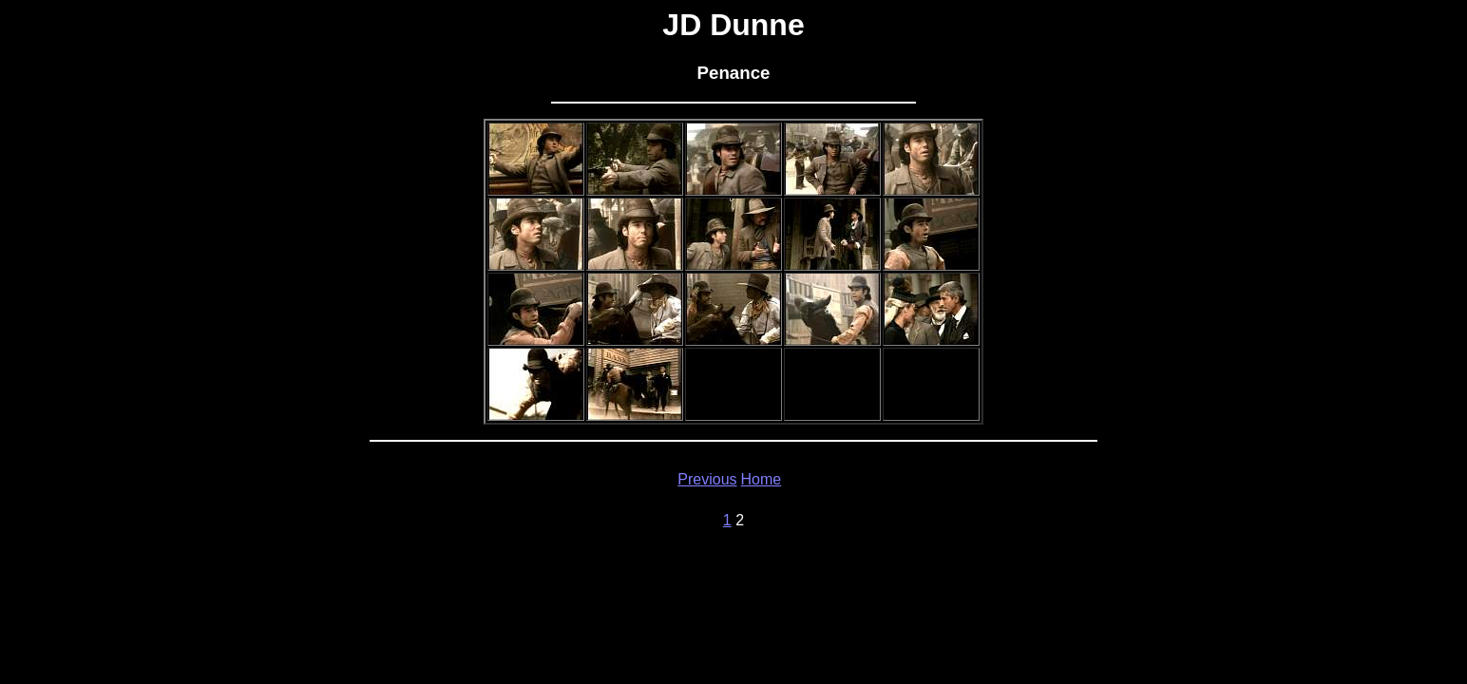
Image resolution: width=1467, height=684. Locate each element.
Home (761, 479)
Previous (706, 479)
